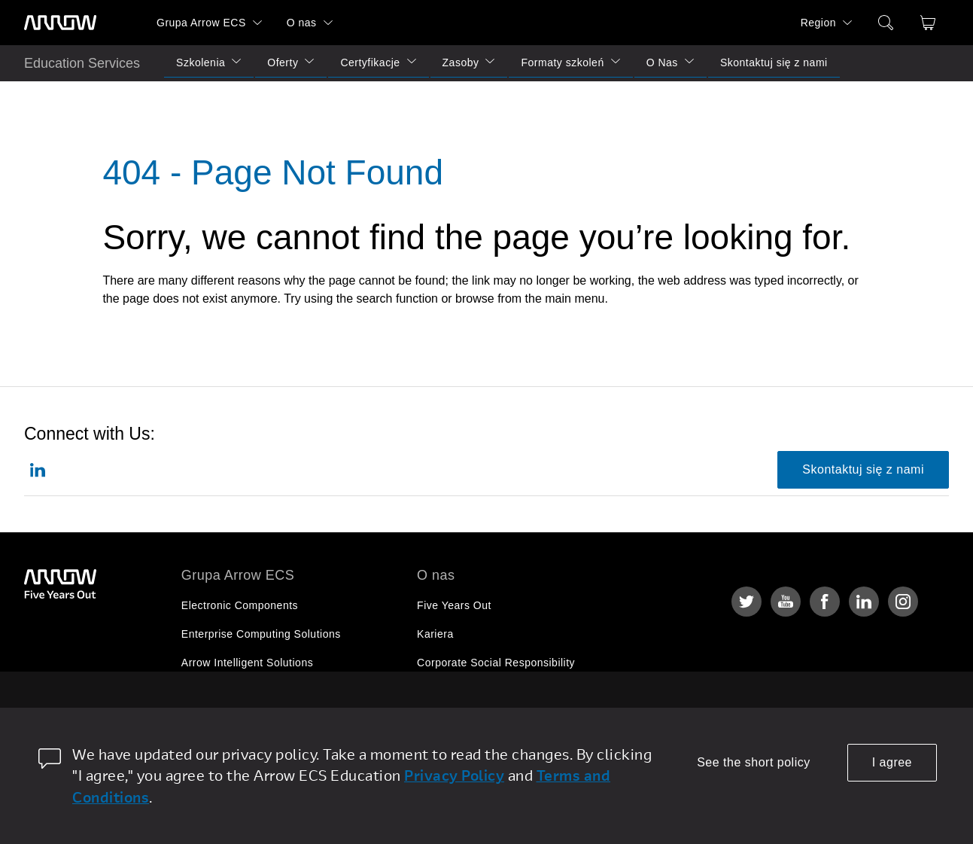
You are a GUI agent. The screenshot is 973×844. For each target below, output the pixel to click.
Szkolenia (200, 62)
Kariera (435, 634)
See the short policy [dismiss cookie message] (753, 762)
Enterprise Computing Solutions (261, 634)
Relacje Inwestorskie (469, 691)
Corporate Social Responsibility (496, 663)
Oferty (282, 62)
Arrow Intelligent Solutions (247, 663)
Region (818, 23)
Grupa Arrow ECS (201, 23)
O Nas (662, 62)
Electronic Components (239, 605)
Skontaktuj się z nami (774, 62)
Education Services (82, 63)
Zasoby (460, 62)
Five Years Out (454, 605)
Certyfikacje (370, 62)
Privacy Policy (454, 775)
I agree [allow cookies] (892, 762)
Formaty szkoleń (562, 62)
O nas (302, 23)
